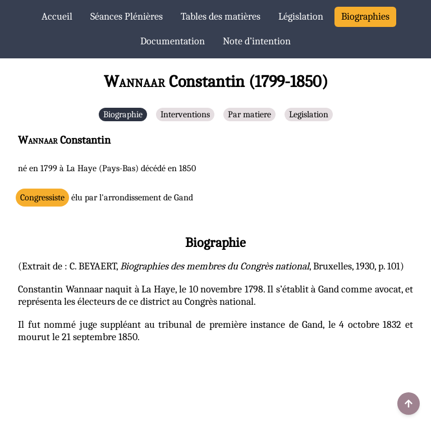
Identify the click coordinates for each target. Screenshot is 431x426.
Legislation (308, 114)
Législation (300, 16)
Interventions (185, 114)
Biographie (123, 114)
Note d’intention (257, 41)
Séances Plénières (126, 16)
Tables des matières (220, 16)
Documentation (172, 41)
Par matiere (249, 114)
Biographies (365, 16)
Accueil (57, 16)
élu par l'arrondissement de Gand (106, 197)
